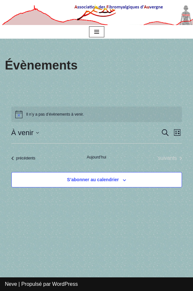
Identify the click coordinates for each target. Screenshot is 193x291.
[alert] (55, 114)
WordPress (65, 284)
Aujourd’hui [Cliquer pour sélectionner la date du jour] (96, 157)
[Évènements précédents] (23, 158)
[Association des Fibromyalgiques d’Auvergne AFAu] (96, 12)
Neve (11, 284)
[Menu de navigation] (96, 31)
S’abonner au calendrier (93, 179)
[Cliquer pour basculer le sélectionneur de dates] (25, 132)
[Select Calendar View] (177, 132)
